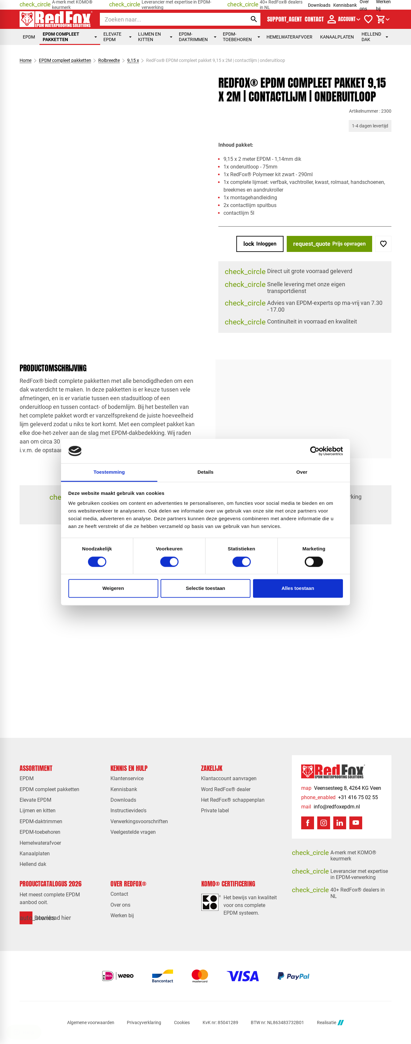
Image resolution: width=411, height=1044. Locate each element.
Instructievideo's (128, 810)
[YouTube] (355, 822)
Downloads (319, 5)
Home (25, 60)
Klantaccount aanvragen (229, 778)
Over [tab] (302, 472)
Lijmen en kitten (155, 36)
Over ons (120, 905)
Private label (215, 810)
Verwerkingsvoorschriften (139, 821)
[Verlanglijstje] (368, 19)
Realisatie (330, 1022)
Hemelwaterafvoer (289, 36)
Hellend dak (375, 36)
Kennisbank (345, 5)
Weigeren (113, 588)
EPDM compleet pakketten (70, 36)
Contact (119, 894)
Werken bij (122, 915)
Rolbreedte (109, 60)
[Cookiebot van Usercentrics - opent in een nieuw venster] (315, 451)
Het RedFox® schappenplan (233, 800)
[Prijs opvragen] (329, 244)
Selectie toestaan (205, 588)
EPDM (29, 36)
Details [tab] (205, 472)
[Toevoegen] (383, 244)
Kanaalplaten (337, 36)
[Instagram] (323, 822)
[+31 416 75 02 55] (339, 797)
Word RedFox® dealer (225, 789)
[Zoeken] (168, 19)
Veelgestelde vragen (133, 832)
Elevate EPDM (117, 36)
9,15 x (133, 60)
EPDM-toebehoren (241, 36)
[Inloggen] (260, 244)
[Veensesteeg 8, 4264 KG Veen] (341, 788)
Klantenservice (127, 778)
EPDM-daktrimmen (197, 36)
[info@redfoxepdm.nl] (330, 807)
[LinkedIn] (339, 822)
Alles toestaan (298, 588)
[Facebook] (307, 822)
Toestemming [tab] (109, 472)
